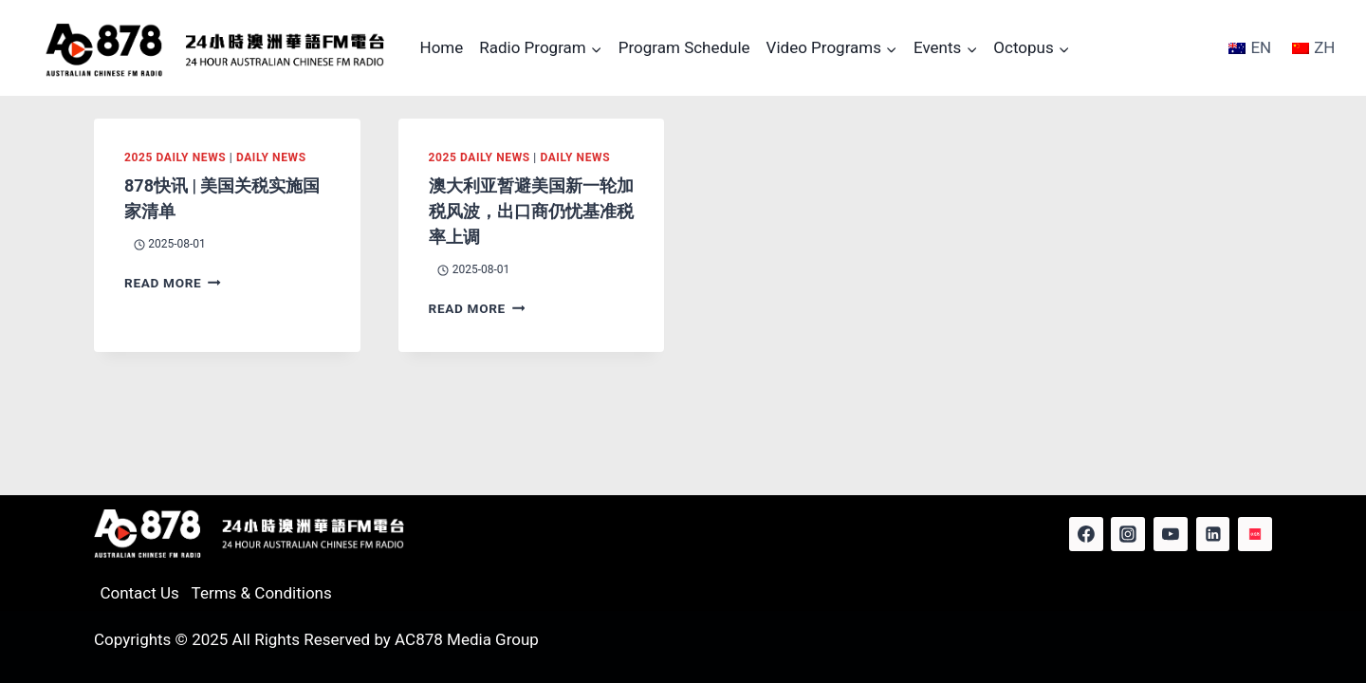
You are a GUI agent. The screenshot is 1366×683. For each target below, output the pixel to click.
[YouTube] (1171, 534)
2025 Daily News (175, 157)
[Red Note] (1255, 534)
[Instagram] (1128, 534)
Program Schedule (684, 47)
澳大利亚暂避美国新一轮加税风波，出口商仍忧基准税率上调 (531, 211)
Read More (172, 282)
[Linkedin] (1213, 534)
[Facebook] (1086, 534)
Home (442, 47)
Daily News (271, 157)
